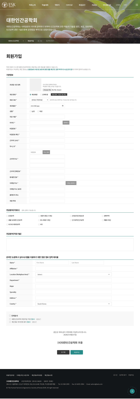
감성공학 (10, 216)
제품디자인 (106, 220)
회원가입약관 (10, 375)
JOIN (125, 5)
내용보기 (38, 319)
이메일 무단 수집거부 (25, 375)
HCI (40, 224)
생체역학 (106, 216)
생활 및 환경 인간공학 (14, 220)
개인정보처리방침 (41, 375)
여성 (39, 111)
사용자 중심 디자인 (45, 216)
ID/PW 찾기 (122, 375)
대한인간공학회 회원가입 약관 (23, 319)
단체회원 (44, 94)
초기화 (62, 352)
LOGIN (118, 5)
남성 (32, 111)
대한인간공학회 (13, 41)
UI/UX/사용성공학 (13, 224)
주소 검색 (46, 152)
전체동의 (14, 315)
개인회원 (33, 94)
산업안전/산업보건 (77, 216)
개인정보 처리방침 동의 (21, 322)
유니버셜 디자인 (44, 220)
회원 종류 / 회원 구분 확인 (59, 94)
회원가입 (78, 352)
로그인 (115, 375)
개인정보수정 (53, 375)
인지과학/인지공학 (77, 220)
